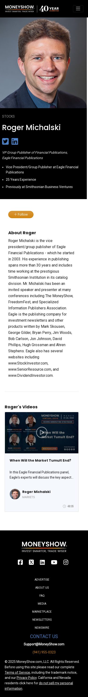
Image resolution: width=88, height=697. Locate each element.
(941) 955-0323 (44, 652)
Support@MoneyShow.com (44, 644)
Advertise (41, 579)
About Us (42, 587)
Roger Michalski (36, 491)
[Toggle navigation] (78, 8)
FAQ (42, 595)
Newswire (42, 627)
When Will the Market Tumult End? (40, 460)
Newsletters (42, 619)
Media (42, 603)
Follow (21, 214)
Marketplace (42, 611)
